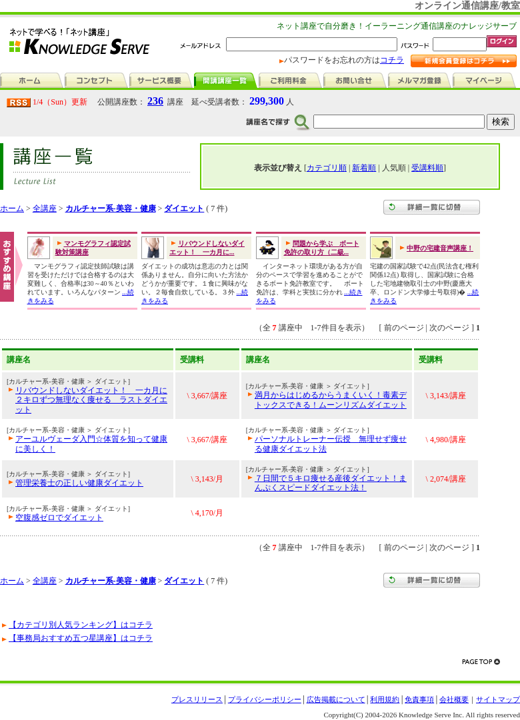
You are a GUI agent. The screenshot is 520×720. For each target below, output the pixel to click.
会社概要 (454, 699)
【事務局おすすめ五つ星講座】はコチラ (81, 638)
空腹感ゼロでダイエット (59, 517)
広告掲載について (336, 699)
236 (155, 101)
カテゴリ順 (327, 168)
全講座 (45, 208)
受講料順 (427, 168)
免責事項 (419, 699)
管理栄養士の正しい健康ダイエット (79, 483)
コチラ (392, 60)
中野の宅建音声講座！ (440, 248)
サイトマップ (498, 699)
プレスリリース (197, 699)
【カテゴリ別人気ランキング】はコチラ (81, 624)
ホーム (12, 208)
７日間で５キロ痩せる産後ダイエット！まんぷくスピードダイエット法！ (331, 483)
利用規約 (384, 699)
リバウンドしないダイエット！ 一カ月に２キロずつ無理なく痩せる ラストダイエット (91, 400)
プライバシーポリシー (264, 699)
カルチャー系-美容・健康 (110, 208)
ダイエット (184, 208)
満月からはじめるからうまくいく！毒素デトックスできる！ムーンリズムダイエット (331, 399)
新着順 (364, 168)
